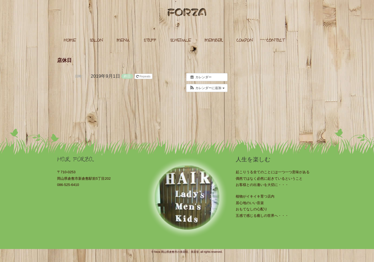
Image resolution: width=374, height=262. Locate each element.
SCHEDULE (180, 41)
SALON (96, 41)
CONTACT (275, 41)
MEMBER (213, 41)
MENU (123, 41)
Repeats (143, 76)
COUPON (245, 41)
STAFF (150, 41)
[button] (206, 88)
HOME (70, 41)
